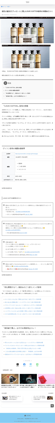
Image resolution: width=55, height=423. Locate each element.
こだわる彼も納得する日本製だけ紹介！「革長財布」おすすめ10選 (23, 351)
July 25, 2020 (23, 233)
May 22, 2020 (33, 254)
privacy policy (20, 418)
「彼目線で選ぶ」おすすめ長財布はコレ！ (16, 96)
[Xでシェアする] (17, 365)
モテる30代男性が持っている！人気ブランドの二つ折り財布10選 (23, 314)
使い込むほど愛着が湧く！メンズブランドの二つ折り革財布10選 (23, 302)
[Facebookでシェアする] (24, 365)
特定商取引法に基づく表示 (31, 418)
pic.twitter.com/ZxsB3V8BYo (13, 230)
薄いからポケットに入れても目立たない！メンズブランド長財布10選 (24, 342)
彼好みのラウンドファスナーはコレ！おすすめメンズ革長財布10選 (23, 354)
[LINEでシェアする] (37, 365)
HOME (27, 416)
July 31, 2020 (29, 214)
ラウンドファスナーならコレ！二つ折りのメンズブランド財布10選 (23, 305)
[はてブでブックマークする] (30, 365)
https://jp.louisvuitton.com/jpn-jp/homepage (27, 153)
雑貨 (11, 370)
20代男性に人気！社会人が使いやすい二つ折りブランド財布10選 (23, 308)
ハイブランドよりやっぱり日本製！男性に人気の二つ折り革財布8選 (23, 311)
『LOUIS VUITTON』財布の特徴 (13, 87)
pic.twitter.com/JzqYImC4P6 (32, 252)
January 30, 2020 (33, 269)
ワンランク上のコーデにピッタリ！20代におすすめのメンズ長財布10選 (24, 345)
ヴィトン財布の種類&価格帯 (12, 90)
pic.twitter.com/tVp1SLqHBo (21, 266)
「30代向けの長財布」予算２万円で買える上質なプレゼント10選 (23, 348)
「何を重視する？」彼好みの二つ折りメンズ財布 (17, 93)
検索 (52, 406)
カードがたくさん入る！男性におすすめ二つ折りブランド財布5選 (23, 299)
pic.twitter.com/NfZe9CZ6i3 (23, 211)
